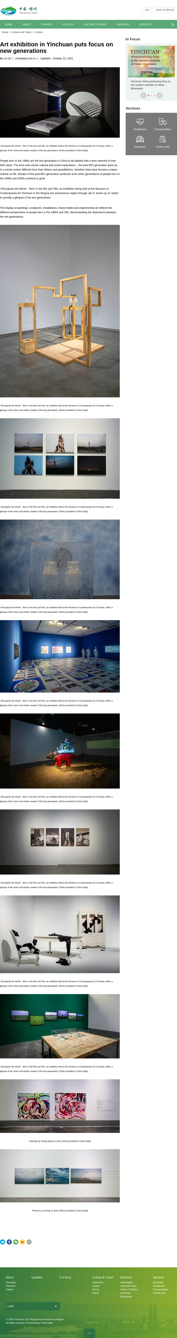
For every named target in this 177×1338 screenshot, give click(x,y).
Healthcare (158, 1286)
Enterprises (126, 1296)
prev (143, 95)
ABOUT (27, 24)
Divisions (10, 1286)
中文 (147, 10)
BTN (172, 24)
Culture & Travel (102, 1277)
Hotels (95, 1293)
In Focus (133, 39)
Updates (36, 1277)
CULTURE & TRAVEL (95, 24)
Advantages (126, 1282)
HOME (8, 24)
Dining (95, 1289)
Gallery (9, 1289)
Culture (39, 32)
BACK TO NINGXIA (165, 10)
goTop (89, 1333)
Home (5, 32)
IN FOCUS (68, 24)
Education (158, 1282)
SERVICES (145, 24)
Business (126, 1277)
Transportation (160, 1289)
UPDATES (46, 24)
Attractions (97, 1282)
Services (133, 108)
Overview (11, 1282)
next (159, 95)
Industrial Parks (128, 1286)
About (10, 1277)
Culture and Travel (21, 32)
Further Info (159, 1293)
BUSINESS (123, 24)
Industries (125, 1293)
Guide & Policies (129, 1289)
